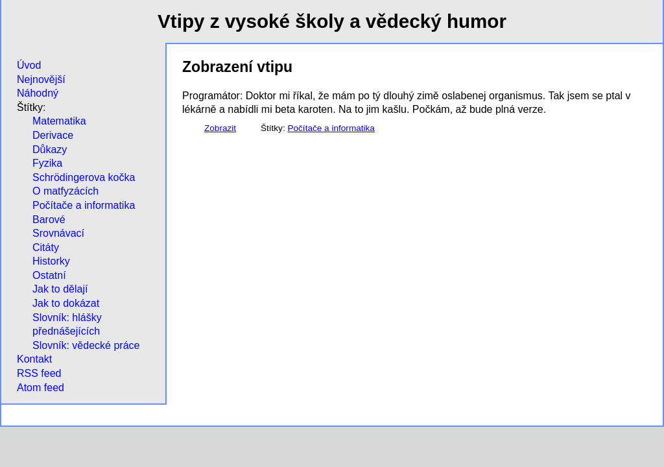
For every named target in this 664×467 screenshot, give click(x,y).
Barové (48, 219)
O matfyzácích (65, 191)
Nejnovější (41, 79)
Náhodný (37, 93)
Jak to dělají (60, 288)
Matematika (59, 120)
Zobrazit (220, 128)
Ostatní (49, 275)
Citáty (45, 247)
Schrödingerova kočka (83, 177)
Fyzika (47, 163)
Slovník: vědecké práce (85, 345)
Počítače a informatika (83, 205)
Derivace (52, 135)
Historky (51, 261)
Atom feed (40, 387)
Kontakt (34, 359)
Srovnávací (58, 233)
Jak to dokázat (65, 303)
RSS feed (39, 373)
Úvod (29, 65)
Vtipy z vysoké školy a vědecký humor (332, 21)
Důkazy (49, 149)
